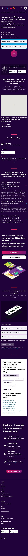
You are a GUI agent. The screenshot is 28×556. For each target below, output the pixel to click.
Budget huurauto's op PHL (9, 404)
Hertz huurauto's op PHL (9, 406)
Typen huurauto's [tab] (8, 382)
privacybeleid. (15, 348)
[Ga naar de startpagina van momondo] (10, 8)
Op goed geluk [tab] (7, 389)
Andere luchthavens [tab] (8, 379)
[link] (14, 252)
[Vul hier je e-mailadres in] (15, 337)
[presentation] (22, 71)
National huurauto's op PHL (9, 402)
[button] (2, 8)
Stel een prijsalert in (12, 462)
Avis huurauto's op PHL (8, 400)
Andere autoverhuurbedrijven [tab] (11, 375)
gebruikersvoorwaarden (6, 348)
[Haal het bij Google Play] (13, 72)
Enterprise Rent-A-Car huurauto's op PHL (12, 410)
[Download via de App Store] (14, 531)
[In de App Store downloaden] (22, 72)
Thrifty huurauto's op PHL (9, 408)
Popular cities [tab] (19, 379)
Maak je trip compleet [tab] (9, 386)
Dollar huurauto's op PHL (9, 412)
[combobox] (7, 32)
